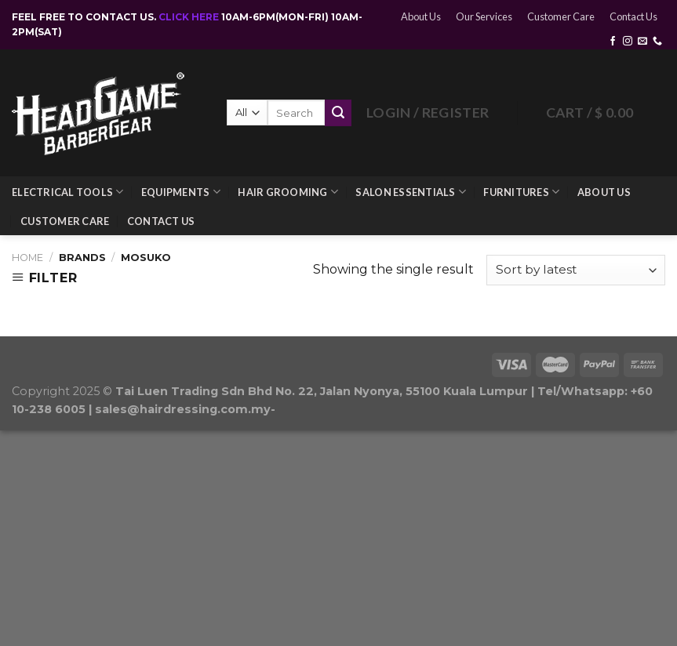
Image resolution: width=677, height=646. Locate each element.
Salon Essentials (410, 191)
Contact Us (633, 16)
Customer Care (561, 16)
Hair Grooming (288, 191)
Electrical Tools (68, 191)
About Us (421, 16)
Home (27, 257)
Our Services (484, 16)
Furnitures (521, 191)
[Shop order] (575, 270)
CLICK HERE (189, 17)
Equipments (180, 191)
